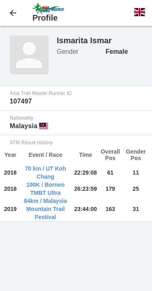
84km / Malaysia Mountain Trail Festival (45, 209)
